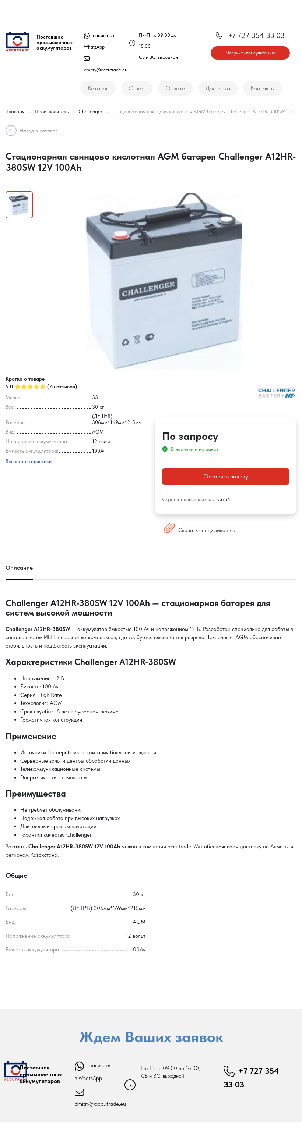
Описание (19, 567)
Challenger (90, 111)
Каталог (98, 88)
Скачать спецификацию (199, 530)
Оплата (175, 88)
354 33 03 (250, 35)
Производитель (52, 111)
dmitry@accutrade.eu (100, 1103)
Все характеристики (29, 461)
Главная (16, 111)
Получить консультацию (250, 53)
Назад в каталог (38, 130)
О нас (136, 88)
